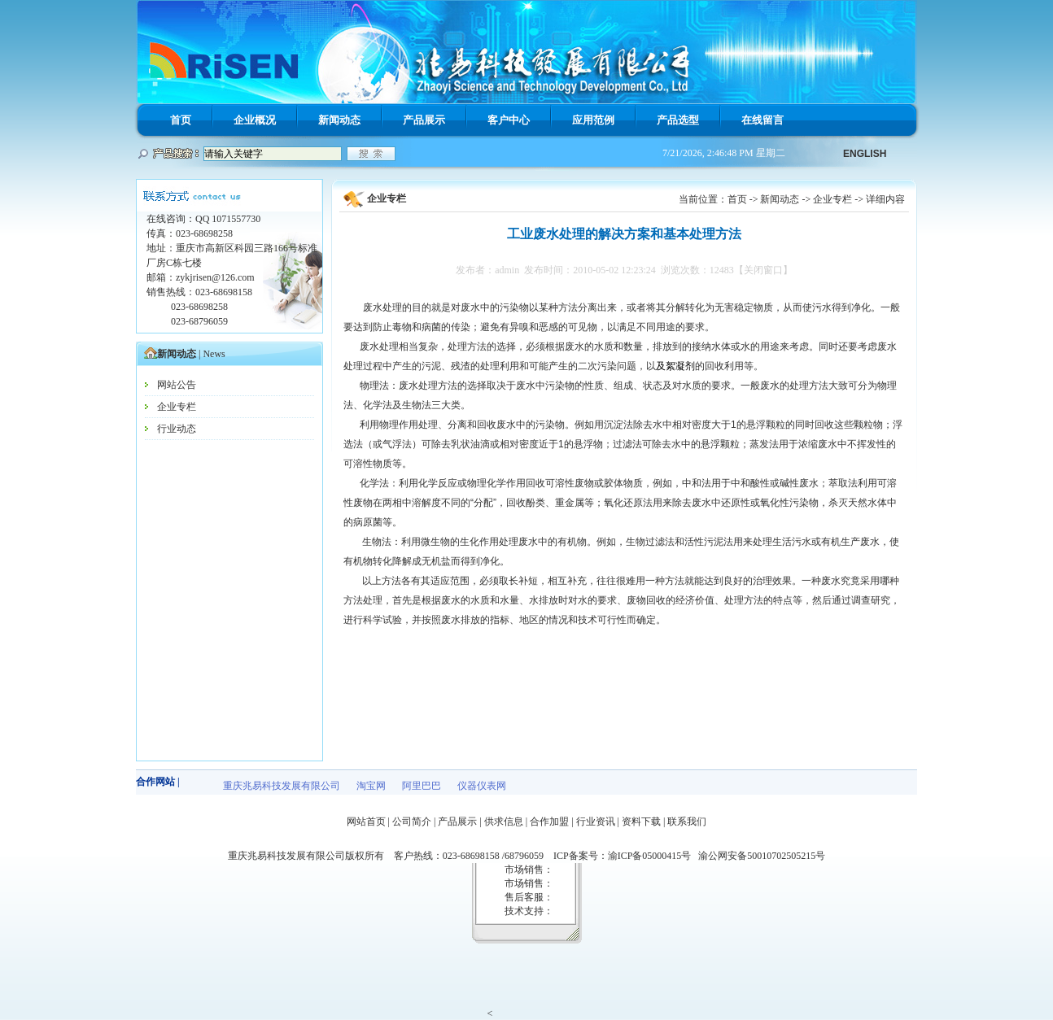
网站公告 (176, 384)
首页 (180, 120)
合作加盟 (549, 821)
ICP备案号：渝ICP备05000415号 (625, 855)
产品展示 (424, 120)
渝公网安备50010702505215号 (761, 855)
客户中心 (508, 120)
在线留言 (762, 120)
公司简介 (411, 821)
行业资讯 (595, 821)
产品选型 (678, 120)
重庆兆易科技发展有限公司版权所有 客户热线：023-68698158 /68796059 (390, 855)
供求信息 (503, 821)
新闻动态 (339, 120)
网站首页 (366, 821)
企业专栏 (176, 406)
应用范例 (593, 120)
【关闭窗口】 (763, 270)
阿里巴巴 (421, 785)
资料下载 (641, 821)
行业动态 (176, 428)
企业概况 (255, 120)
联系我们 (686, 821)
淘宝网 (371, 785)
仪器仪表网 (481, 785)
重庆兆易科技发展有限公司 (281, 785)
